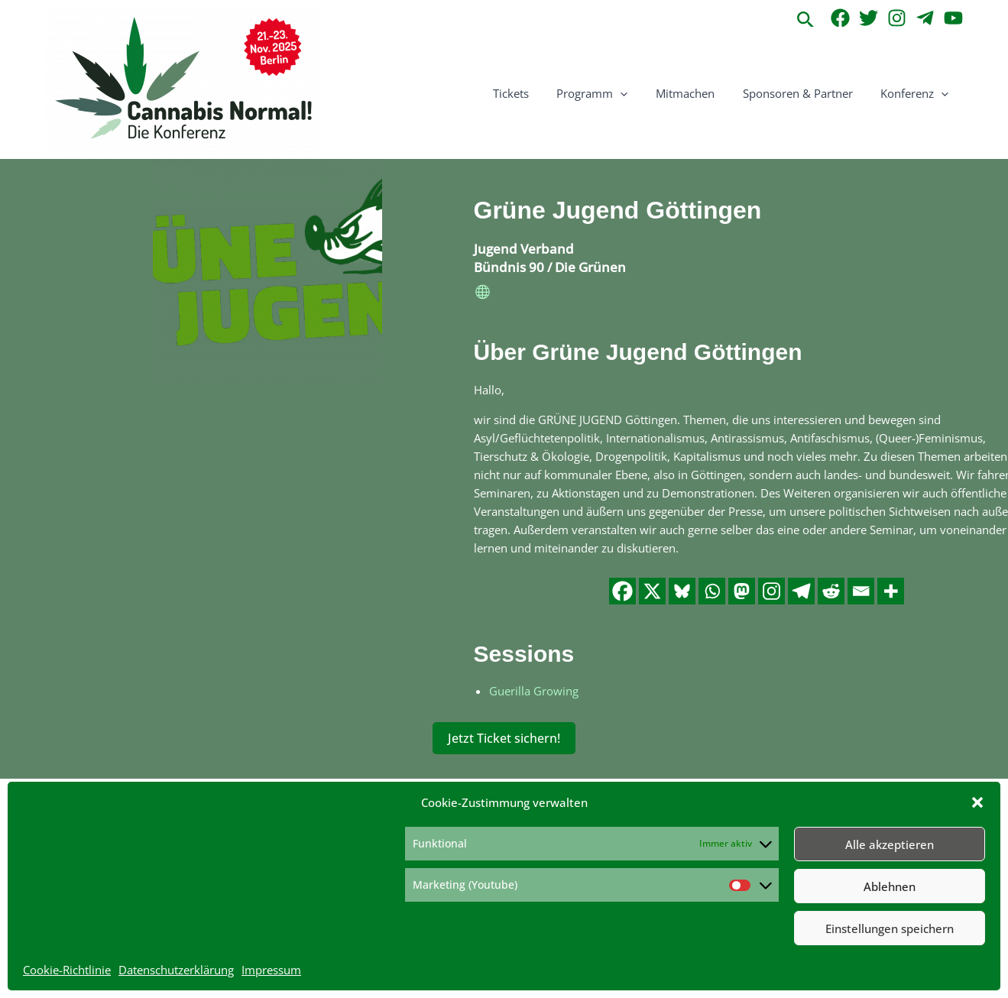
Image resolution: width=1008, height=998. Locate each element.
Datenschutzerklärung (176, 969)
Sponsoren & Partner (805, 93)
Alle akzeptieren (889, 844)
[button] (977, 802)
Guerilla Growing (534, 690)
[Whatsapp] (711, 590)
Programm (610, 93)
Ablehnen (890, 886)
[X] (652, 590)
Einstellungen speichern (889, 928)
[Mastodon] (741, 590)
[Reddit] (831, 590)
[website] (483, 294)
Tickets (534, 93)
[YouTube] (953, 18)
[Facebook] (840, 18)
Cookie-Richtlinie (67, 969)
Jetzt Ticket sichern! (504, 737)
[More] (890, 590)
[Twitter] (868, 18)
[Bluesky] (682, 590)
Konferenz (917, 93)
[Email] (861, 590)
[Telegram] (925, 18)
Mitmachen (698, 93)
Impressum (271, 969)
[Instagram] (896, 18)
